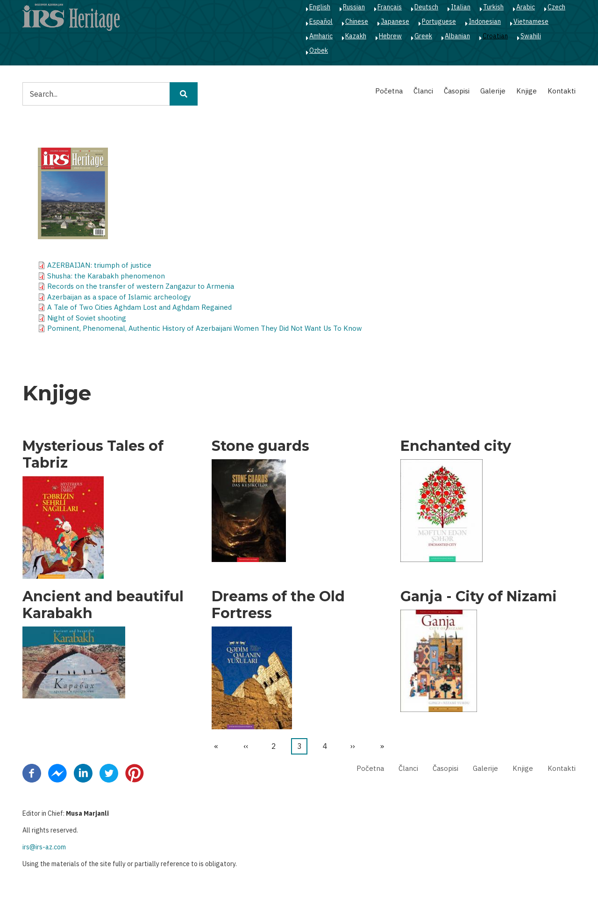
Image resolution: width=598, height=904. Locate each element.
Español (321, 21)
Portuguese (439, 21)
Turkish (493, 7)
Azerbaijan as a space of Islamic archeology (119, 296)
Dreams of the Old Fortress (278, 605)
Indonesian (485, 21)
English (319, 7)
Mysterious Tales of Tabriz (93, 454)
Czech (556, 7)
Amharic (321, 36)
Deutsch (426, 7)
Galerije (492, 90)
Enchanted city (455, 446)
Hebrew (390, 36)
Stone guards (260, 446)
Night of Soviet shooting (86, 317)
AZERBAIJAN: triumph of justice (99, 265)
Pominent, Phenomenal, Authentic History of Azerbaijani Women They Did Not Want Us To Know (204, 328)
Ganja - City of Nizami (478, 596)
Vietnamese (530, 21)
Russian (354, 7)
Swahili (530, 36)
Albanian (457, 36)
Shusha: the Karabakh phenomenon (106, 275)
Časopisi (457, 90)
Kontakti (562, 90)
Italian (460, 7)
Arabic (525, 7)
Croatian (495, 36)
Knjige (526, 90)
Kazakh (355, 36)
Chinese (356, 21)
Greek (423, 36)
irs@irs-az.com (44, 847)
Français (389, 7)
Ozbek (318, 50)
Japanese (395, 21)
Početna (389, 90)
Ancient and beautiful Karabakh (103, 605)
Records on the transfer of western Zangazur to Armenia (140, 286)
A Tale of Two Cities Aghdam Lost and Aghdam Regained (139, 307)
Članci (423, 90)
